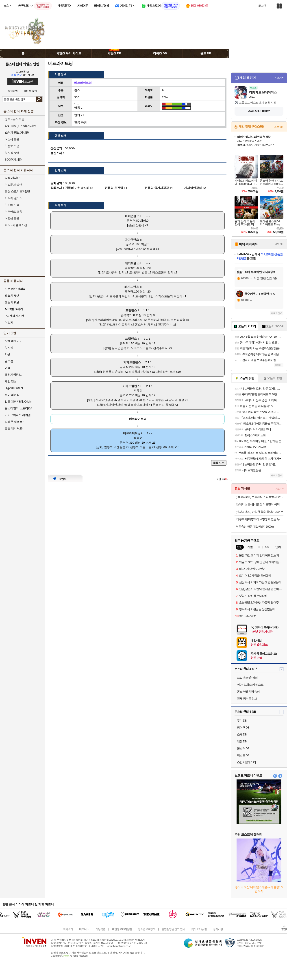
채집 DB (242, 741)
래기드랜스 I (133, 263)
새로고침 (275, 313)
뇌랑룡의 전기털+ (139, 371)
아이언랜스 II (132, 239)
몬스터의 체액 (144, 324)
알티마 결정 (176, 400)
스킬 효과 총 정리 (247, 677)
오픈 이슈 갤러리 (15, 288)
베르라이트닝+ (132, 433)
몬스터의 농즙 (157, 319)
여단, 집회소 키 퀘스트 (250, 684)
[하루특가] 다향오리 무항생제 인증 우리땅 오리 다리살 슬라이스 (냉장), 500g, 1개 (259, 519)
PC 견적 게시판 (14, 315)
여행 (7, 367)
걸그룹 (9, 361)
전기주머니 (165, 324)
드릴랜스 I (132, 310)
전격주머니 (160, 348)
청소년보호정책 (146, 929)
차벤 (7, 354)
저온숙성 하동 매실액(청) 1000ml (255, 526)
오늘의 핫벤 (12, 295)
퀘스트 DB (243, 755)
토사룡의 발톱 (138, 272)
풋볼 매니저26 (13, 428)
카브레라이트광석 (106, 319)
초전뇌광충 (178, 319)
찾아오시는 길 (199, 929)
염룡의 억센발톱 (114, 447)
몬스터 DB (243, 748)
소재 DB (242, 734)
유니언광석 (119, 348)
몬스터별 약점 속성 (248, 691)
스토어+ (278, 126)
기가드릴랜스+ (132, 386)
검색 (39, 99)
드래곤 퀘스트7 (14, 421)
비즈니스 (84, 929)
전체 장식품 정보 (247, 698)
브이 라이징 (12, 394)
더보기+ (278, 77)
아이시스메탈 (133, 249)
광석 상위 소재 (165, 371)
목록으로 (219, 462)
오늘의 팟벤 (12, 302)
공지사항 (218, 929)
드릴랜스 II (132, 338)
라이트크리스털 (132, 319)
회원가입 (13, 91)
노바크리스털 (139, 348)
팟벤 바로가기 (13, 340)
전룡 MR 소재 (165, 447)
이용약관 (100, 929)
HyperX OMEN (14, 388)
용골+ (101, 296)
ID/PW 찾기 (30, 91)
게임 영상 (11, 381)
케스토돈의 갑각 (163, 272)
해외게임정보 (13, 374)
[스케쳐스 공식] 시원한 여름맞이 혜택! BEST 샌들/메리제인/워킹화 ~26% (259, 504)
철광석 (139, 225)
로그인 (262, 6)
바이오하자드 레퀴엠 (18, 415)
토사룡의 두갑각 (120, 296)
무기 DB (242, 720)
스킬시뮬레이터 (246, 762)
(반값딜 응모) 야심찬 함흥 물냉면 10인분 (259, 511)
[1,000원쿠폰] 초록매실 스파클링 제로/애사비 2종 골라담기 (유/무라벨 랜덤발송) (259, 497)
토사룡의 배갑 (144, 296)
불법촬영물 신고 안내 (173, 929)
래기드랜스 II (132, 286)
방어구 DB (243, 727)
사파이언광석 (104, 400)
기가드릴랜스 (132, 362)
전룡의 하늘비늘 (140, 447)
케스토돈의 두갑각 (170, 296)
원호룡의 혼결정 (113, 371)
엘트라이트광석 (128, 400)
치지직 (9, 347)
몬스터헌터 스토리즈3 (18, 408)
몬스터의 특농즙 (153, 400)
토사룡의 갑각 (115, 272)
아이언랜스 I (133, 216)
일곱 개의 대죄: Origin (18, 401)
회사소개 (68, 929)
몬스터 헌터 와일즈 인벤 (22, 64)
